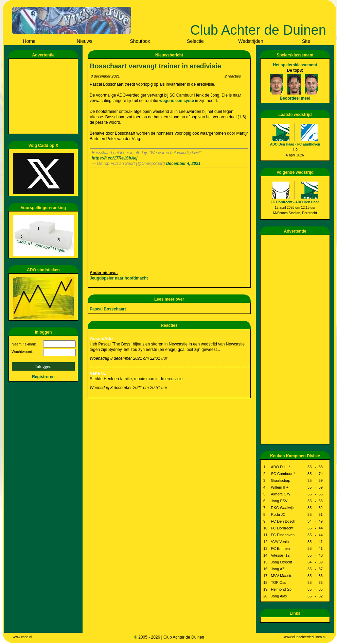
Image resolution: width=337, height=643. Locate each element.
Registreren (43, 376)
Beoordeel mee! (295, 98)
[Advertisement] (44, 96)
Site (306, 41)
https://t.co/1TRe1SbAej (115, 158)
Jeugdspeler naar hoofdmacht (119, 278)
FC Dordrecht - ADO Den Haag (295, 202)
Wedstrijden (250, 41)
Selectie (195, 41)
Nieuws (84, 41)
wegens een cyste (177, 100)
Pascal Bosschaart (108, 309)
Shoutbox (140, 41)
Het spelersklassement (295, 65)
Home (29, 41)
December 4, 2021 (183, 163)
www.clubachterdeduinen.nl (304, 637)
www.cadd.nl (22, 637)
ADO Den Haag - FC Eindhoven (295, 144)
